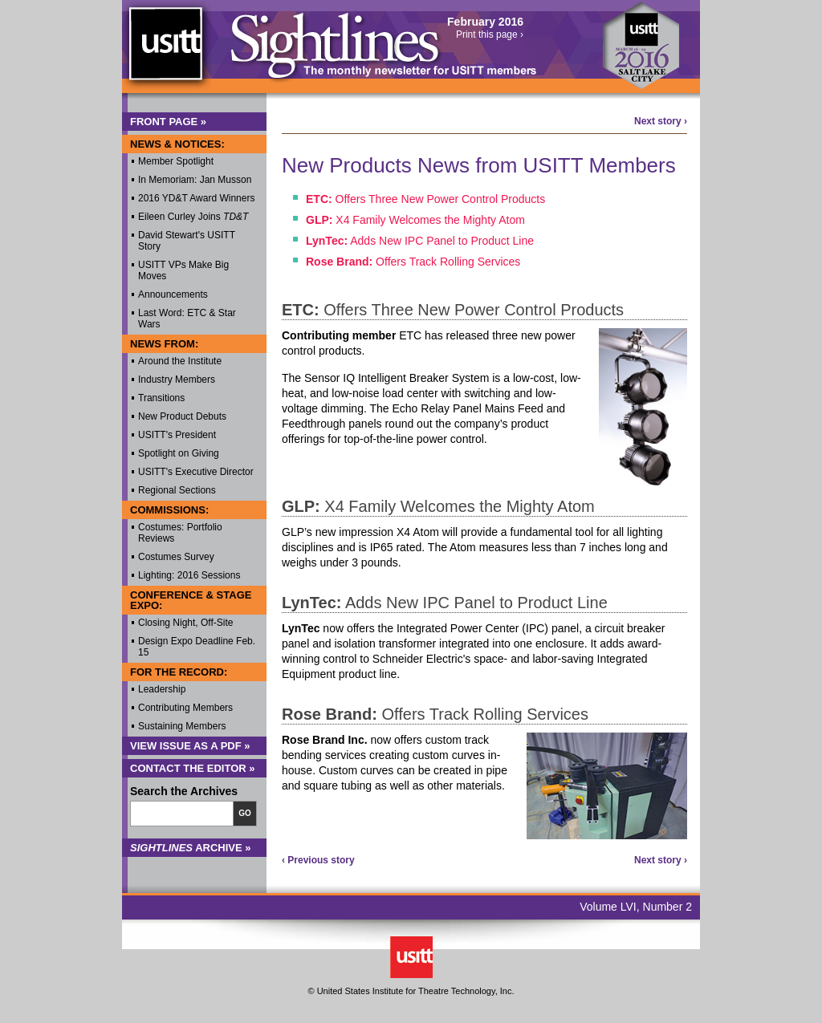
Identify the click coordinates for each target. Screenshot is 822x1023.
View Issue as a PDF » (190, 746)
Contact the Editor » (192, 768)
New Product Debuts (182, 416)
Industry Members (176, 379)
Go (244, 813)
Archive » (190, 848)
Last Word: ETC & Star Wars (187, 318)
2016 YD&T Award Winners (196, 198)
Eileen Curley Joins (193, 216)
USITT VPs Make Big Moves (183, 270)
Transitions (161, 398)
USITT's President (177, 434)
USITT (165, 51)
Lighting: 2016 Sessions (189, 575)
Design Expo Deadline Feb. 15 (196, 646)
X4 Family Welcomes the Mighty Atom (415, 219)
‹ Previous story (318, 860)
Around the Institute (180, 361)
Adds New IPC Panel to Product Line (420, 240)
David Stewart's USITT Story (186, 240)
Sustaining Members (182, 726)
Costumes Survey (176, 556)
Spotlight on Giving (178, 453)
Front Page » (168, 122)
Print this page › (489, 34)
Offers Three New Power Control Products (425, 199)
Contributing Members (185, 707)
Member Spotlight (176, 161)
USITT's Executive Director (196, 471)
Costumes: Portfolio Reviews (180, 533)
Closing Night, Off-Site (186, 622)
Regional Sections (177, 490)
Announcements (173, 294)
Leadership (161, 689)
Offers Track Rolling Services (413, 261)
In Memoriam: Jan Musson (194, 179)
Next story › (660, 121)
